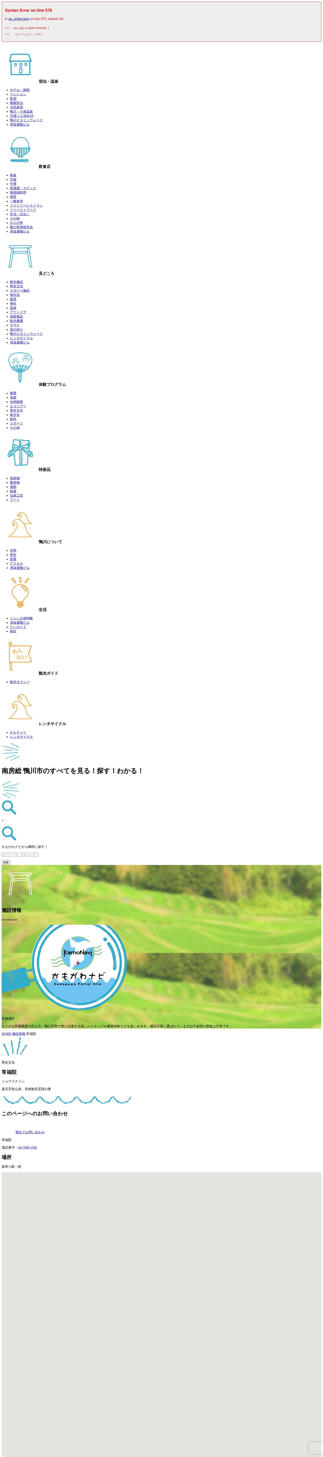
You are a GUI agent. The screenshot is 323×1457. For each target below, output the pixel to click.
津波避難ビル (20, 126)
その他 (15, 219)
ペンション (18, 95)
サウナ (15, 326)
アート (15, 501)
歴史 (13, 556)
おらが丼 (16, 224)
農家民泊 (16, 104)
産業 (13, 560)
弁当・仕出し (20, 215)
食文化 (15, 416)
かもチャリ (18, 733)
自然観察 (16, 403)
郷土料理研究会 (21, 228)
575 (7, 28)
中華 (13, 185)
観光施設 (16, 283)
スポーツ (16, 424)
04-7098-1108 (27, 1148)
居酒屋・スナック (23, 189)
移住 (13, 632)
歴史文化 (16, 287)
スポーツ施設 (20, 292)
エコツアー (18, 407)
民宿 (13, 100)
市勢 (13, 552)
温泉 (13, 309)
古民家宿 (16, 108)
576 (7, 35)
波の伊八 (16, 330)
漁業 (13, 398)
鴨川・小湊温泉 (21, 113)
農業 (13, 394)
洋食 (13, 181)
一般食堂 (16, 202)
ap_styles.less (18, 19)
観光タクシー (20, 683)
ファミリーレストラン (26, 206)
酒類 (13, 488)
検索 (6, 863)
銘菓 (13, 492)
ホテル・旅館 (20, 91)
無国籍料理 (18, 193)
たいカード (18, 628)
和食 (13, 176)
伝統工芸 (16, 497)
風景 (13, 300)
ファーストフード (23, 211)
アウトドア (18, 313)
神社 (13, 305)
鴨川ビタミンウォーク (26, 121)
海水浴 (15, 296)
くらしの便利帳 (21, 619)
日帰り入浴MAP (22, 117)
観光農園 (16, 322)
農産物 (15, 484)
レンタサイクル (21, 339)
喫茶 (13, 198)
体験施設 (16, 317)
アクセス (16, 564)
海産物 (15, 479)
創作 (13, 420)
